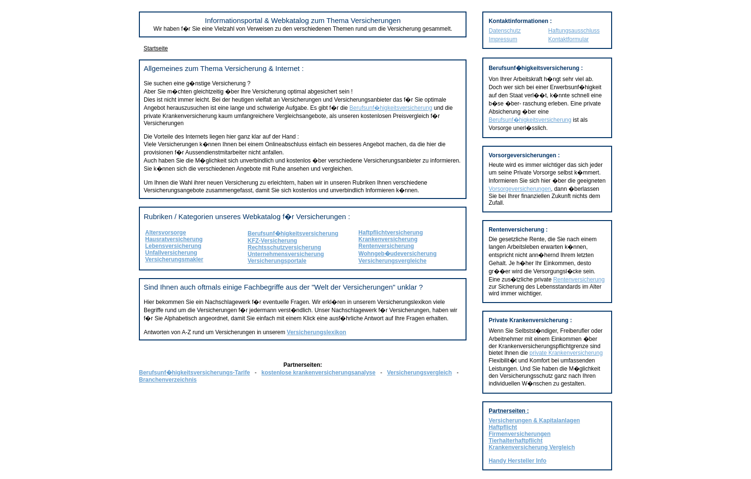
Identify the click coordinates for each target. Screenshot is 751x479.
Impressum (503, 39)
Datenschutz (505, 30)
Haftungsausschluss (574, 30)
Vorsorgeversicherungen (520, 189)
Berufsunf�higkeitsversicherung (391, 108)
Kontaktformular (568, 39)
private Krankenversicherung (566, 353)
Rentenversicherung (578, 279)
